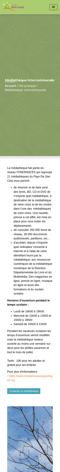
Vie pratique (27, 85)
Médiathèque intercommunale (25, 90)
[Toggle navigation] (53, 7)
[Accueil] (15, 7)
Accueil (10, 85)
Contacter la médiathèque (23, 391)
